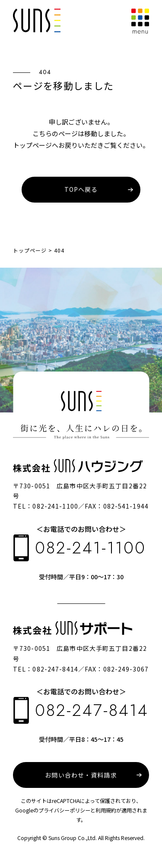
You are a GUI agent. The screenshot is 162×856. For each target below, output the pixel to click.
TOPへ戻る (81, 189)
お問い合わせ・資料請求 (81, 775)
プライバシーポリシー (64, 810)
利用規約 (105, 810)
